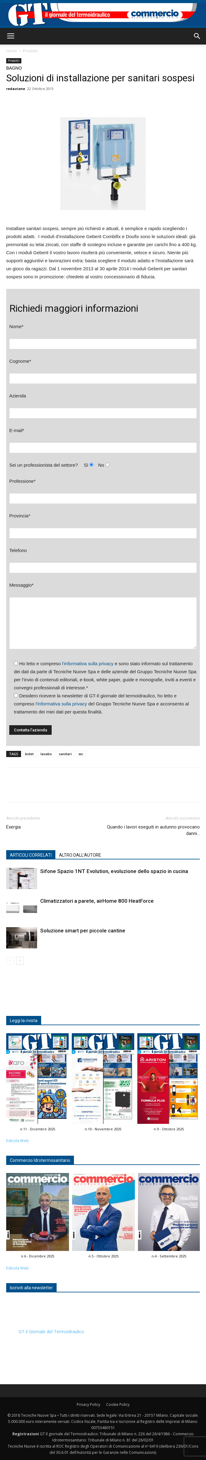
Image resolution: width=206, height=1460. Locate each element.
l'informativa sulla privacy (88, 663)
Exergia (13, 827)
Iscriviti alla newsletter (31, 1287)
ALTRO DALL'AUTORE (80, 855)
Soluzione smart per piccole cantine (82, 930)
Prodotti (30, 51)
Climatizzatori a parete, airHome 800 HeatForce (97, 901)
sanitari (65, 753)
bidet (29, 753)
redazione (15, 88)
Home (11, 51)
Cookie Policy (118, 1404)
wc (81, 753)
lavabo (46, 753)
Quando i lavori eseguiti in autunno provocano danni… (153, 830)
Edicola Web (17, 1140)
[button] (197, 36)
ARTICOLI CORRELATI (31, 855)
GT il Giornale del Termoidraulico (51, 1331)
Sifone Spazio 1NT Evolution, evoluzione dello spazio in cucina (114, 871)
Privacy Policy (88, 1404)
